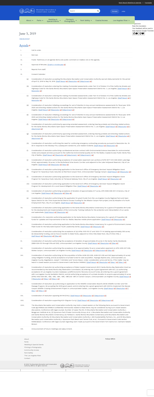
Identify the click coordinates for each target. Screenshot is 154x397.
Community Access (31, 350)
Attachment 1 (72, 155)
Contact (27, 358)
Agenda (23, 45)
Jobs (123, 11)
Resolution (73, 81)
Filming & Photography (32, 347)
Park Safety (28, 353)
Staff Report (61, 81)
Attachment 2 (86, 155)
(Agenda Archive (24, 39)
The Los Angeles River (32, 355)
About (26, 339)
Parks (26, 342)
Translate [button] (148, 3)
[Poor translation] (142, 33)
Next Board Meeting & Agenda (130, 3)
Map (64, 164)
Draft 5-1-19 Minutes (55, 64)
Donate (114, 11)
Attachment (85, 81)
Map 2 (121, 262)
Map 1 (113, 262)
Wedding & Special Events (34, 344)
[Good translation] (135, 33)
